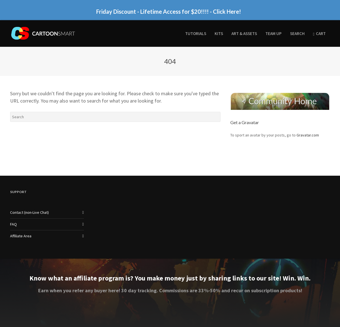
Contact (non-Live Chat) (29, 212)
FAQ (13, 224)
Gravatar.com (308, 135)
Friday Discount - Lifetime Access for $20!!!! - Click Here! (168, 11)
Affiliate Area (20, 235)
